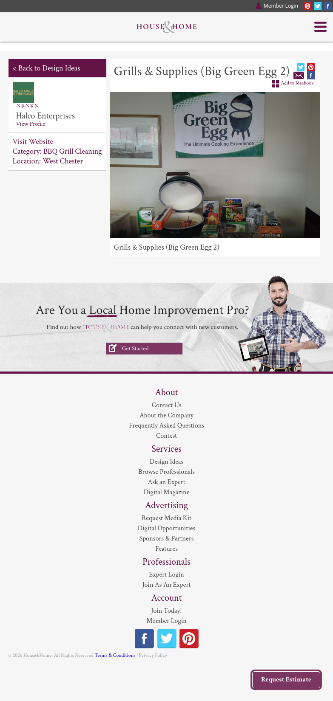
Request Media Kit (166, 518)
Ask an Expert (166, 482)
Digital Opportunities (166, 528)
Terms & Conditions (114, 655)
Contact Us (167, 405)
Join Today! (166, 610)
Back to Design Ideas (49, 68)
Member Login (166, 621)
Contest (166, 435)
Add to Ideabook (297, 83)
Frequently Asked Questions (166, 425)
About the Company (166, 415)
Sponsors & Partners (166, 538)
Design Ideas (166, 461)
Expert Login (166, 574)
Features (166, 548)
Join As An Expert (166, 584)
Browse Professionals (166, 471)
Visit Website (33, 141)
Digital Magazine (166, 492)
